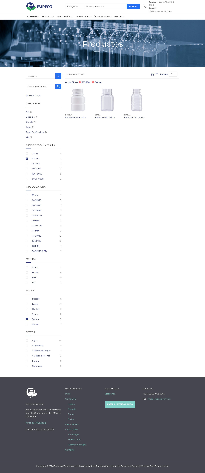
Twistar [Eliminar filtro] (98, 82)
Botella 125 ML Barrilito (75, 117)
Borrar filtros (71, 82)
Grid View (152, 74)
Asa (28, 112)
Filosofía (72, 409)
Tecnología (73, 434)
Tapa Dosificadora (35, 132)
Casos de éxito (72, 424)
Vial (27, 137)
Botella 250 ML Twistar (134, 117)
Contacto (70, 450)
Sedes (71, 419)
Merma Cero (74, 439)
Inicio (67, 394)
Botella (68, 115)
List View (157, 74)
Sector (71, 414)
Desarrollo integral (77, 444)
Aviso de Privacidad (36, 423)
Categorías (109, 394)
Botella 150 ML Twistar (105, 117)
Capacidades (71, 429)
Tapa (28, 127)
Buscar (133, 6)
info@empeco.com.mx (159, 399)
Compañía (70, 399)
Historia (71, 404)
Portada (96, 51)
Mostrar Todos (33, 95)
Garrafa (29, 122)
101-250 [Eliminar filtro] (86, 82)
